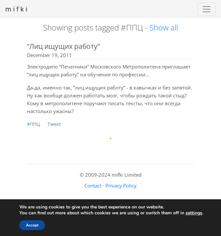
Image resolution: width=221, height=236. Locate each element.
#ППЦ (33, 124)
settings (194, 213)
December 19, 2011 (49, 55)
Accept (32, 225)
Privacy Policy (121, 185)
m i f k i (16, 9)
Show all (163, 27)
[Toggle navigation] (206, 9)
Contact (92, 185)
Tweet (54, 124)
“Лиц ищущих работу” (63, 46)
